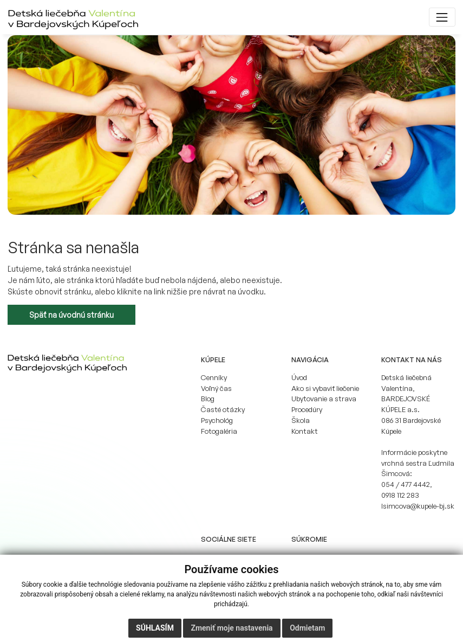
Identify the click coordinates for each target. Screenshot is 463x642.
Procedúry (306, 409)
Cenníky (214, 377)
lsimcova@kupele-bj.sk (417, 506)
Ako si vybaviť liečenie (325, 388)
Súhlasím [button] (155, 628)
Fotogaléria (219, 431)
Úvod (299, 377)
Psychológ (217, 420)
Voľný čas (216, 388)
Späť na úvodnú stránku (71, 314)
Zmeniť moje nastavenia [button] (231, 628)
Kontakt (304, 431)
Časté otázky (223, 409)
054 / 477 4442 (405, 484)
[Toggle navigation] (442, 17)
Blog (207, 398)
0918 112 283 (400, 495)
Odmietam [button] (307, 628)
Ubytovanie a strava (323, 398)
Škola (300, 420)
